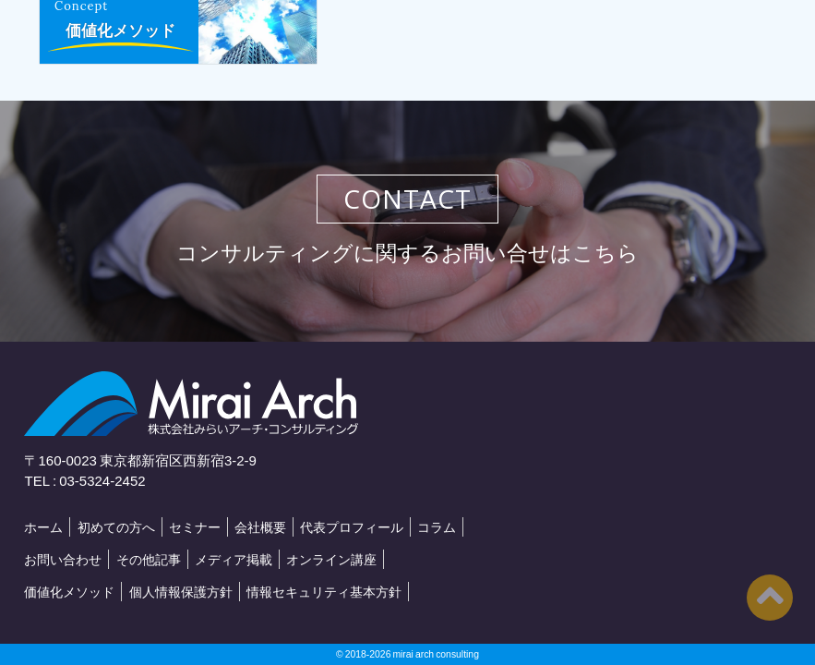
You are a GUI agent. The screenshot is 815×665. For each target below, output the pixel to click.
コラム (436, 526)
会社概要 (260, 526)
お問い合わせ (63, 559)
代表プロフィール (351, 526)
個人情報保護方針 (181, 591)
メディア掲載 (233, 559)
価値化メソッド (120, 30)
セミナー (195, 526)
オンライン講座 (331, 559)
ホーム (43, 526)
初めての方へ (116, 526)
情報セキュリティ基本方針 (324, 591)
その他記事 (148, 559)
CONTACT (407, 198)
